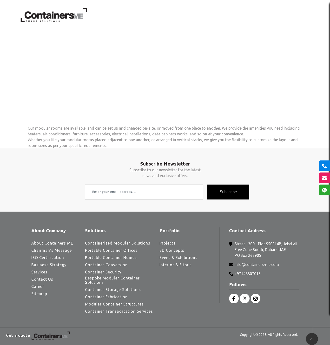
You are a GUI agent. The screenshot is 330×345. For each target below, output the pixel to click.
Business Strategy (48, 265)
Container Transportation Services (119, 311)
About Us (159, 15)
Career (37, 286)
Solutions (226, 15)
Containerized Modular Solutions (117, 243)
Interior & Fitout (175, 265)
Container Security (103, 272)
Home (137, 15)
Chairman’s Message (51, 250)
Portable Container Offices (111, 250)
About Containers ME (52, 243)
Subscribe (228, 192)
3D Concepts (171, 250)
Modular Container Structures (114, 304)
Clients (179, 15)
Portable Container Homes (111, 257)
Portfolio (252, 15)
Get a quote (18, 335)
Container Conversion (106, 265)
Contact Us (297, 15)
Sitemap (39, 294)
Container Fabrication (106, 297)
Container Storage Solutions (113, 289)
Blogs (273, 15)
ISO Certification (47, 257)
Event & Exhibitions (178, 257)
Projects (167, 243)
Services (201, 15)
